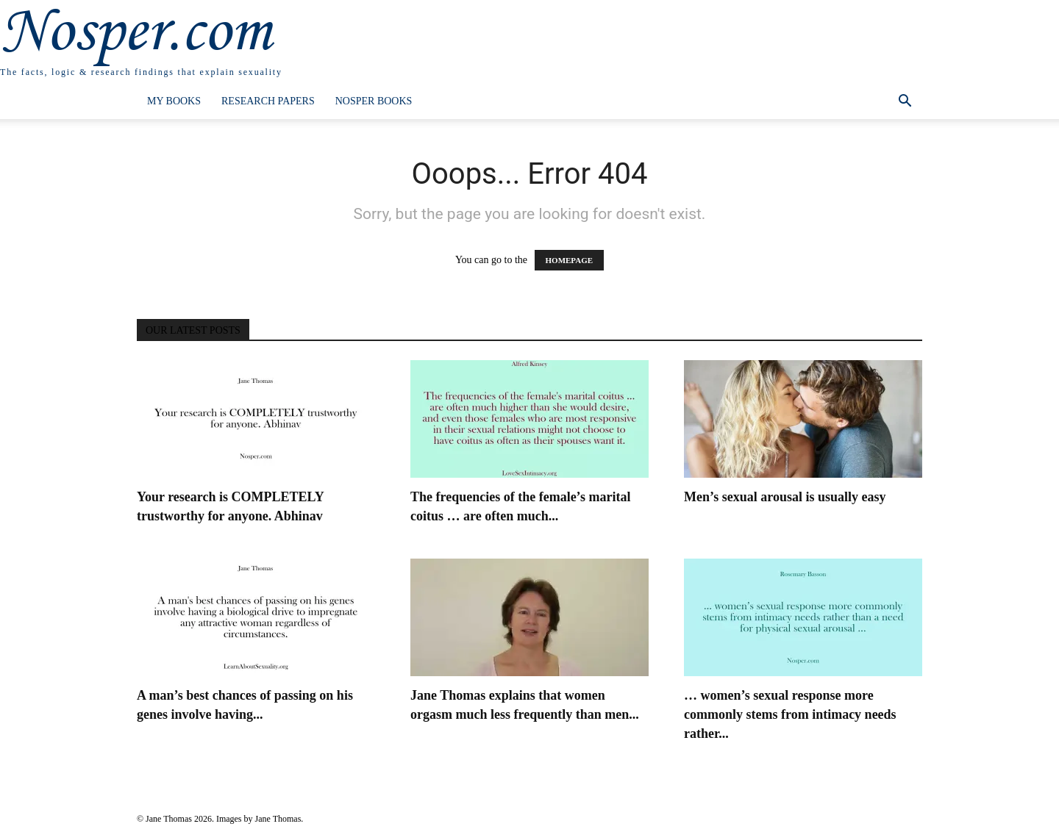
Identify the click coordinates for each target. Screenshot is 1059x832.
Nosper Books (374, 101)
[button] (904, 103)
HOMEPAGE (569, 260)
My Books (174, 101)
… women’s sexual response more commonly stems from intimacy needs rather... (790, 714)
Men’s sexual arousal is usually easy (785, 496)
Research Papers (268, 101)
